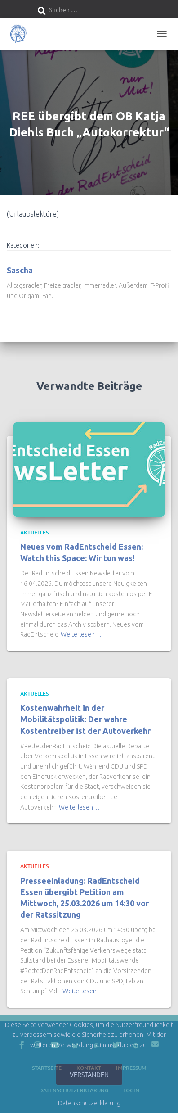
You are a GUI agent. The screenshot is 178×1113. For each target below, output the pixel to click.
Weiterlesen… (81, 634)
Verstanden (89, 1074)
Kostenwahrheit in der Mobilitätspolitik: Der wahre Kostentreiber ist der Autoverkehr (85, 719)
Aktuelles (34, 532)
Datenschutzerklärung (89, 1103)
